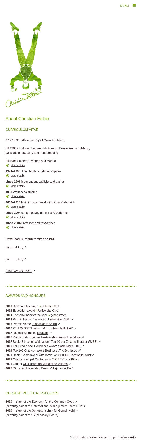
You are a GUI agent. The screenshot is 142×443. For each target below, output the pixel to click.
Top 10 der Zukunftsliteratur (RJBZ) (74, 341)
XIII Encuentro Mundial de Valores (45, 363)
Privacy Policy (128, 437)
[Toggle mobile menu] (134, 6)
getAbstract (58, 315)
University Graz (48, 310)
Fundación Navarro (44, 323)
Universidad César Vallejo (41, 368)
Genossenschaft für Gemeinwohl (53, 410)
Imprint (114, 437)
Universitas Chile (59, 319)
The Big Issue (68, 350)
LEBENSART (50, 306)
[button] (71, 166)
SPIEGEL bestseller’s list (74, 355)
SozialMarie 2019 (69, 346)
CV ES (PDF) (14, 247)
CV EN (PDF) (14, 259)
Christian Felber (88, 437)
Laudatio (42, 332)
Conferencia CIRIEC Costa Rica (56, 359)
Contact (103, 437)
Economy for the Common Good (53, 401)
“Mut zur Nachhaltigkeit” (57, 328)
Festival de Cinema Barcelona (61, 337)
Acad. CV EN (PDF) (19, 270)
